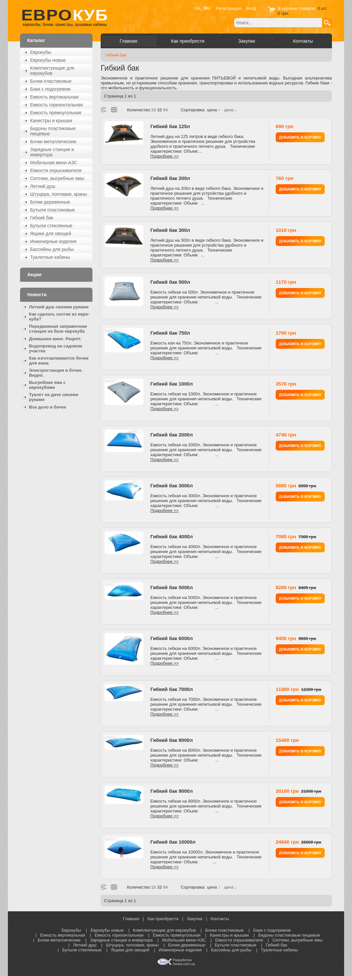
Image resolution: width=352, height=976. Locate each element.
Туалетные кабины (50, 257)
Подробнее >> (164, 156)
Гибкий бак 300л (170, 230)
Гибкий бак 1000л (171, 384)
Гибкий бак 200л (170, 178)
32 (159, 109)
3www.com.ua (184, 964)
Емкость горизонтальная (56, 104)
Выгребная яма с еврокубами (47, 385)
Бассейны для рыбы (52, 249)
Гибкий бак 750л (170, 333)
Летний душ (43, 186)
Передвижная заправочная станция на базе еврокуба (58, 329)
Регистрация (228, 8)
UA (197, 8)
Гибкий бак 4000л (171, 536)
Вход (251, 8)
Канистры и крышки (51, 120)
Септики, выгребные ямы (57, 178)
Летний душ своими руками (58, 306)
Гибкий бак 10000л (172, 842)
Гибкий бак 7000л (171, 689)
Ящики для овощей (50, 233)
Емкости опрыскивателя (56, 170)
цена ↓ (230, 109)
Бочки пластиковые (51, 81)
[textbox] (278, 22)
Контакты (303, 41)
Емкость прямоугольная (56, 112)
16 (153, 109)
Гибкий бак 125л (170, 126)
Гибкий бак (41, 217)
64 (165, 109)
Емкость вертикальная (54, 97)
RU (207, 8)
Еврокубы (40, 52)
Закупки (246, 41)
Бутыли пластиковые (52, 209)
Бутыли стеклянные (51, 225)
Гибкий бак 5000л (171, 587)
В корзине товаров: (297, 8)
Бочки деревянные (50, 202)
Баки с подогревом (50, 89)
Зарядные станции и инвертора (52, 152)
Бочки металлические (53, 141)
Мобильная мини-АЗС (53, 162)
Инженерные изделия (53, 241)
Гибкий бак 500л (170, 282)
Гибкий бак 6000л (171, 638)
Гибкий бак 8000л (171, 740)
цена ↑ (213, 109)
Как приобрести (188, 41)
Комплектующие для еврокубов (52, 70)
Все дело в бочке (47, 407)
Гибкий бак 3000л (171, 485)
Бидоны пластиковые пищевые (53, 131)
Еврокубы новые (48, 60)
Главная (128, 41)
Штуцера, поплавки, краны (58, 194)
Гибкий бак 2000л (171, 434)
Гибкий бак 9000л (171, 791)
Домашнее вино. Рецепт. (55, 338)
